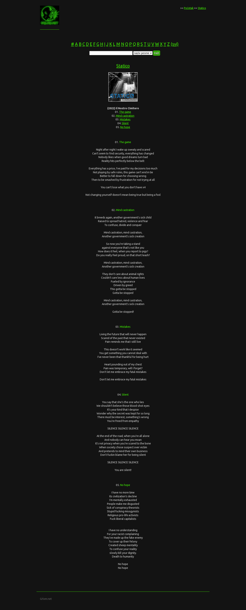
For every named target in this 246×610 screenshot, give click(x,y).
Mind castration (125, 115)
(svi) (175, 44)
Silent (125, 123)
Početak (189, 8)
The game (125, 111)
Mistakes (125, 119)
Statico (202, 8)
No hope (125, 127)
